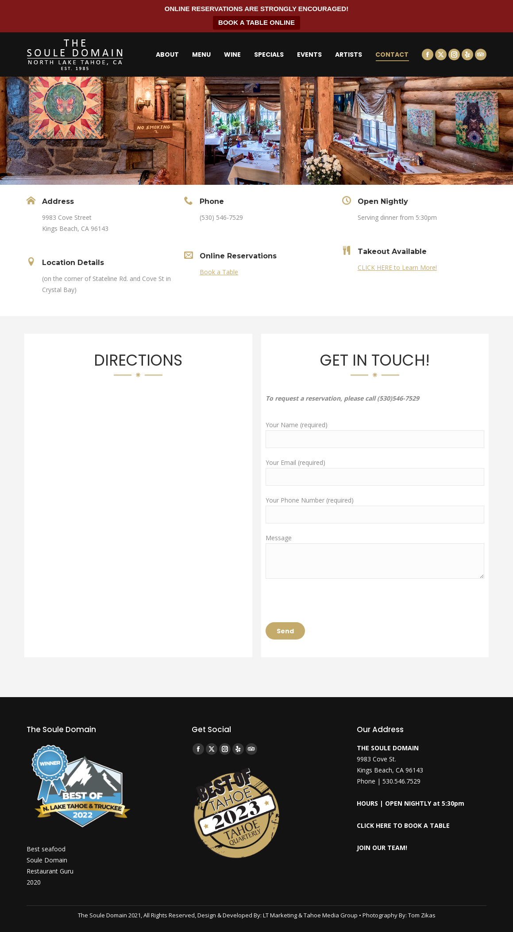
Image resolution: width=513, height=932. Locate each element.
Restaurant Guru (50, 871)
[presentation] (333, 605)
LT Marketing (280, 915)
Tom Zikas (422, 915)
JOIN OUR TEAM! (382, 847)
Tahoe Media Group (331, 915)
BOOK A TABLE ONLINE (256, 22)
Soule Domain (47, 860)
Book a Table (219, 272)
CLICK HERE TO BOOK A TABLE (403, 825)
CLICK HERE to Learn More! (397, 267)
